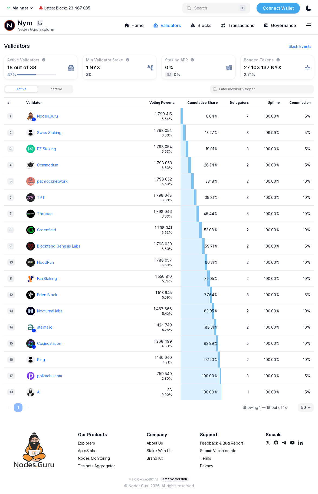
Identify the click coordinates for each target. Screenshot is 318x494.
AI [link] (38, 392)
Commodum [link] (47, 165)
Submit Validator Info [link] (218, 450)
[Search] (216, 8)
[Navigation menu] (308, 25)
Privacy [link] (206, 465)
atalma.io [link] (45, 327)
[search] (264, 89)
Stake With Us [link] (159, 450)
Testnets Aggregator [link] (96, 465)
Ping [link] (41, 359)
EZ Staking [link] (46, 148)
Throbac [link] (45, 213)
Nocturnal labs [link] (50, 311)
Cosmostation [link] (49, 343)
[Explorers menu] (40, 23)
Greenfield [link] (46, 230)
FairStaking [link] (47, 278)
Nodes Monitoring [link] (94, 458)
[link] (9, 25)
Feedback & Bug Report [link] (221, 443)
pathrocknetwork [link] (52, 181)
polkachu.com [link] (49, 375)
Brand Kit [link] (155, 458)
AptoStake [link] (87, 450)
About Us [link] (155, 443)
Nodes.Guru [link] (47, 116)
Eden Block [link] (47, 294)
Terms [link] (205, 458)
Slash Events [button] (300, 46)
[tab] (21, 89)
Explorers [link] (86, 443)
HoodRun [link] (45, 262)
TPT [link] (41, 197)
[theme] (308, 8)
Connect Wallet (278, 8)
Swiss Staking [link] (49, 132)
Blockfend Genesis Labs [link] (58, 246)
